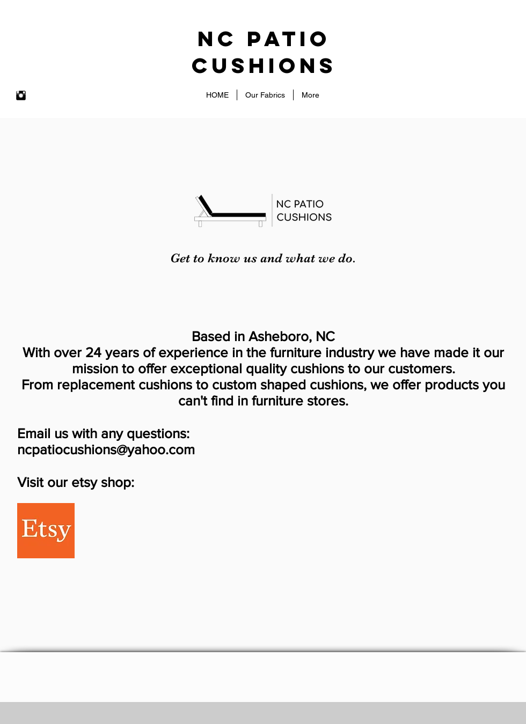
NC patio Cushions (264, 52)
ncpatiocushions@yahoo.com (106, 449)
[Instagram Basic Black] (21, 95)
